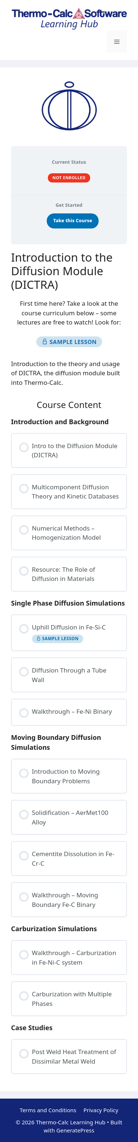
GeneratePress (75, 1130)
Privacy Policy (101, 1110)
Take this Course (72, 220)
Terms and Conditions (48, 1110)
